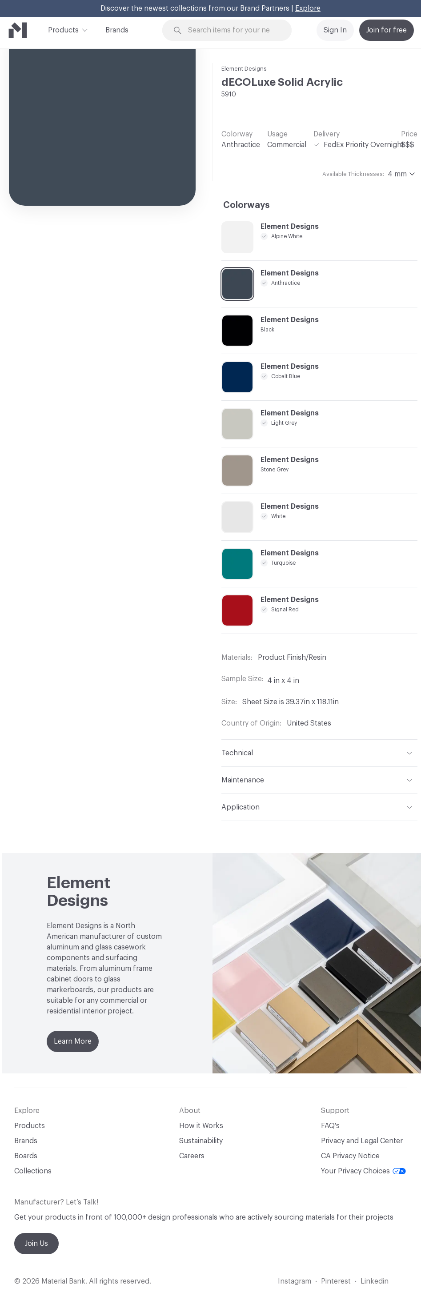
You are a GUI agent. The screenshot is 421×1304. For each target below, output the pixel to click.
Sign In (335, 30)
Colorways (246, 205)
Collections (33, 1171)
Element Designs (244, 69)
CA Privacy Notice (350, 1156)
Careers (191, 1156)
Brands (116, 30)
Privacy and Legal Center (362, 1140)
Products (63, 29)
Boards (25, 1156)
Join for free (386, 30)
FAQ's (330, 1125)
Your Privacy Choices (363, 1171)
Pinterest (336, 1281)
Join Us (36, 1243)
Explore (308, 8)
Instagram (294, 1281)
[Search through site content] (232, 30)
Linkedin (375, 1281)
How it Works (201, 1125)
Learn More (73, 1041)
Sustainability (201, 1140)
